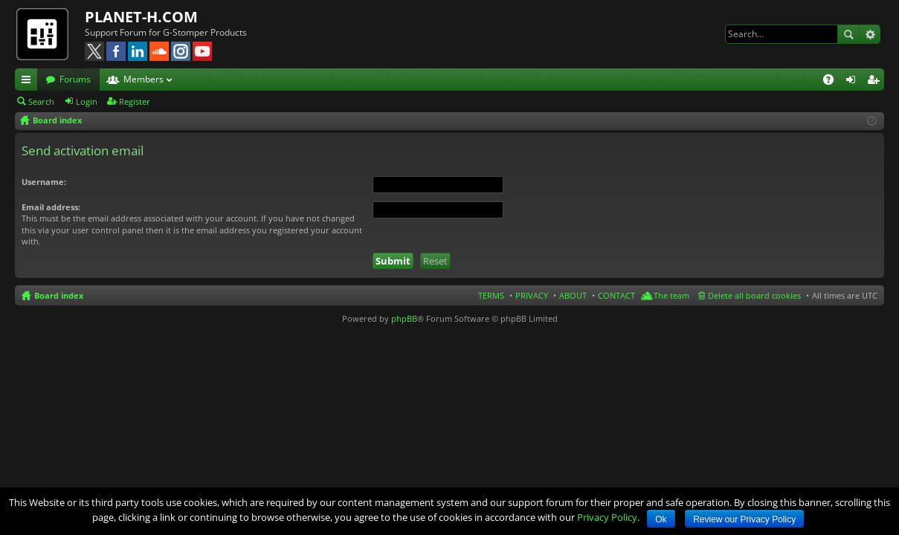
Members (143, 79)
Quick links (29, 82)
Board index (58, 295)
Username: (44, 181)
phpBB (404, 318)
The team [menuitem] (671, 295)
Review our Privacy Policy (744, 519)
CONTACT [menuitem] (616, 295)
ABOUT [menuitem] (573, 295)
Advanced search (870, 34)
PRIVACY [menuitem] (531, 295)
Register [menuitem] (876, 82)
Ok (660, 519)
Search (848, 34)
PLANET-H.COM (141, 17)
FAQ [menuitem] (833, 82)
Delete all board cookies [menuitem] (754, 295)
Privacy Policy (607, 517)
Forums (75, 79)
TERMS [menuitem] (491, 295)
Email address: (51, 207)
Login (86, 101)
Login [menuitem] (853, 82)
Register (134, 101)
